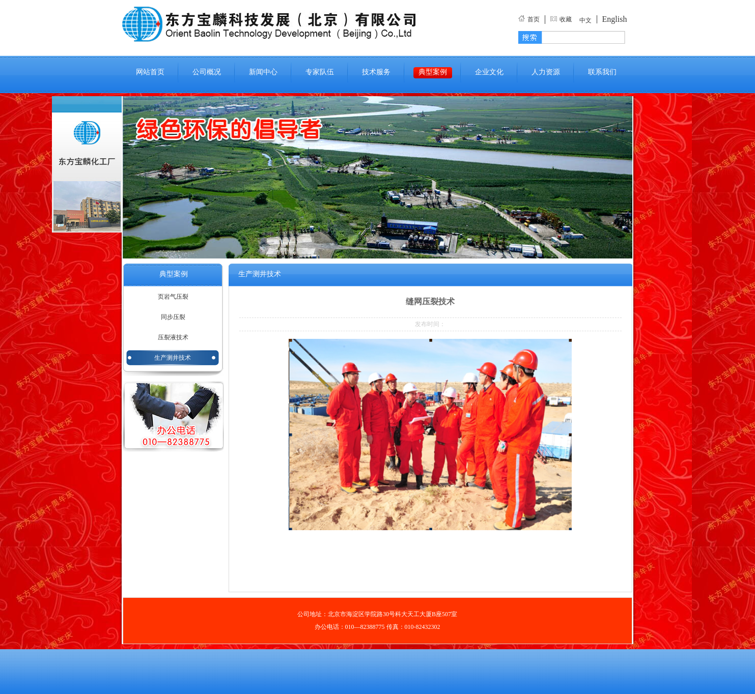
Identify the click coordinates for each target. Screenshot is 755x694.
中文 (585, 20)
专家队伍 (319, 72)
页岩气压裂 (173, 296)
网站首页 (150, 72)
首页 (533, 19)
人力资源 (546, 72)
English (614, 19)
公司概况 (206, 72)
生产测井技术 (172, 357)
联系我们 (602, 72)
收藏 (566, 19)
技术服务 (376, 72)
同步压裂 (173, 317)
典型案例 (432, 72)
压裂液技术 (173, 337)
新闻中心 (263, 72)
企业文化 (489, 72)
